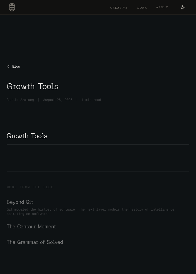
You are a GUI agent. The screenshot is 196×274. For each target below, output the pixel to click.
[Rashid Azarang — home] (12, 7)
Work (142, 7)
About (162, 7)
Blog (13, 66)
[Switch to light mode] (182, 7)
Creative (119, 7)
